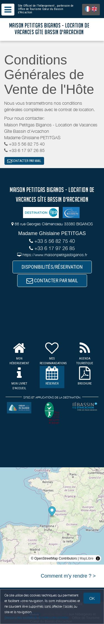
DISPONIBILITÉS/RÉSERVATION (52, 267)
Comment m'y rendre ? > (68, 576)
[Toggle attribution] (98, 558)
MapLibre (86, 558)
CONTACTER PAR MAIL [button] (24, 161)
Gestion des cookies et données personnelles (36, 617)
